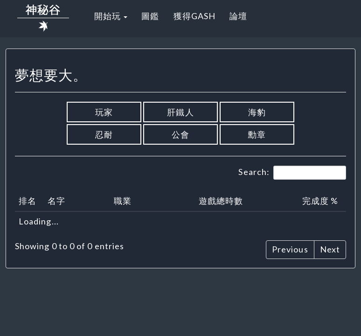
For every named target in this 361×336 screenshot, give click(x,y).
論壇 (238, 16)
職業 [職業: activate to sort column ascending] (123, 201)
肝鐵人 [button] (180, 112)
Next (330, 249)
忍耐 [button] (104, 134)
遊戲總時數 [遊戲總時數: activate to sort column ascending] (221, 201)
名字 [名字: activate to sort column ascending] (56, 201)
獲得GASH (194, 16)
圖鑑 (150, 16)
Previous (290, 249)
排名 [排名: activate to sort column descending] (27, 201)
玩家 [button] (104, 112)
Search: (292, 173)
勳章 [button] (257, 134)
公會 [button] (180, 134)
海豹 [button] (257, 112)
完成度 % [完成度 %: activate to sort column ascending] (320, 201)
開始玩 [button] (110, 16)
